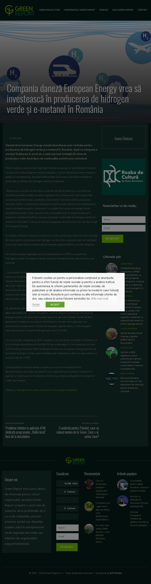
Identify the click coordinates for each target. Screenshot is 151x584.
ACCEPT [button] (55, 304)
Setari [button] (36, 304)
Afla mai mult (99, 298)
